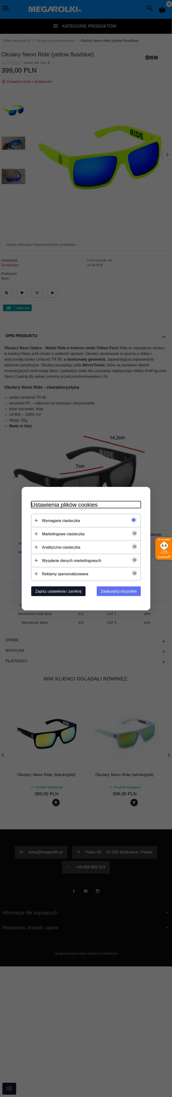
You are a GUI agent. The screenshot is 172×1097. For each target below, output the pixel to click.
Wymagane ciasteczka (61, 520)
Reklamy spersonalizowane (65, 574)
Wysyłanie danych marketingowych (71, 560)
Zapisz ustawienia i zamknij (58, 591)
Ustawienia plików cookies (64, 504)
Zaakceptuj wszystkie (119, 591)
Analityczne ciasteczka (61, 547)
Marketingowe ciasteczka (63, 534)
